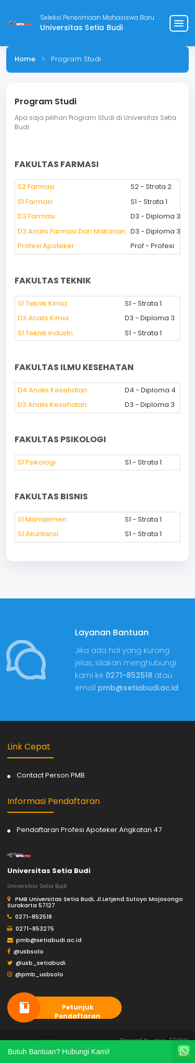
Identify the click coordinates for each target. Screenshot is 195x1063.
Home (25, 59)
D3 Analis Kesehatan (52, 405)
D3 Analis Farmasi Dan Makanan (71, 231)
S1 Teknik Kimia (42, 303)
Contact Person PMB (51, 775)
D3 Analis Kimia (43, 318)
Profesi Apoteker (46, 246)
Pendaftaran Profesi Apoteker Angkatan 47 (89, 830)
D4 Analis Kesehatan (52, 390)
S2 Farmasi (36, 187)
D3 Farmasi (36, 216)
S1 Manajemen (42, 519)
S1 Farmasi (35, 202)
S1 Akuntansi (38, 534)
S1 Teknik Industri (45, 333)
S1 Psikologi (37, 462)
